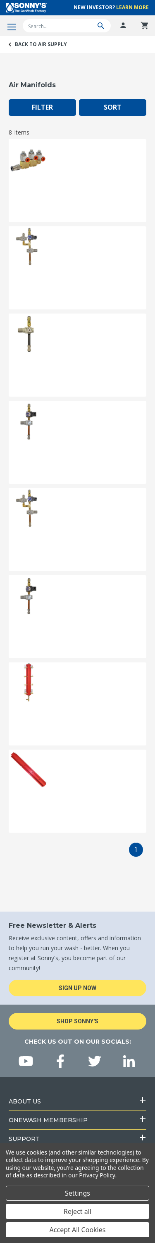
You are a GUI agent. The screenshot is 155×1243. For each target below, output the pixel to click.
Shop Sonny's (77, 1021)
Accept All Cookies (78, 1229)
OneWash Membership (48, 1120)
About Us (25, 1101)
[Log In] (123, 25)
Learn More (132, 7)
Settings (77, 1193)
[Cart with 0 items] (144, 25)
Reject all (77, 1211)
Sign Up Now (77, 988)
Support (24, 1138)
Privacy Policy (97, 1175)
